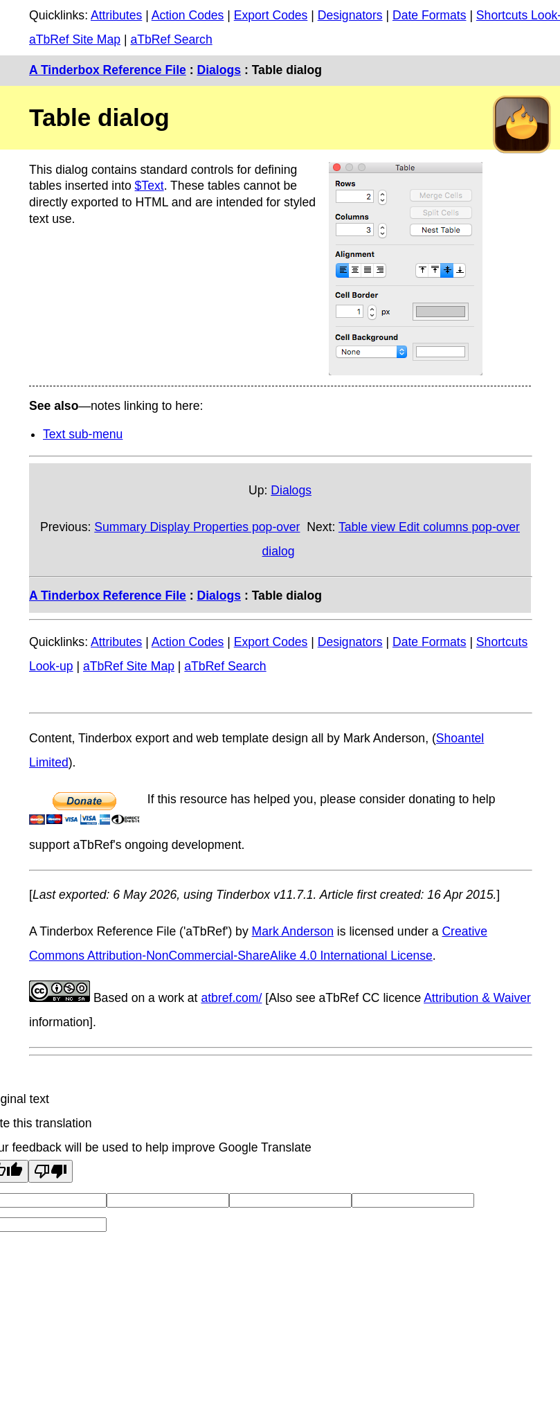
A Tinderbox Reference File (107, 70)
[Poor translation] (50, 1171)
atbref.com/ (231, 998)
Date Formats (429, 15)
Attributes (116, 15)
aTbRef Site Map (74, 39)
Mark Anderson (293, 931)
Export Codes (271, 15)
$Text (149, 186)
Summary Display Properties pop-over (197, 527)
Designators (350, 15)
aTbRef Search (171, 39)
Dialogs (219, 70)
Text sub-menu (83, 434)
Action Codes (188, 15)
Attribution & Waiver (477, 998)
